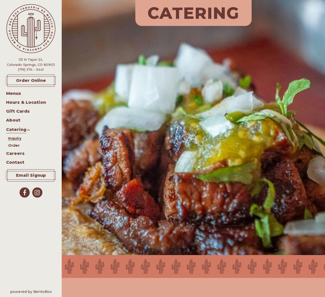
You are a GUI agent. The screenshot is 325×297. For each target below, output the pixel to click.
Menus (13, 93)
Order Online (36, 80)
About (13, 120)
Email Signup (31, 175)
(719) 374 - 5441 (31, 69)
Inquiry (14, 138)
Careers (15, 153)
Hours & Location (26, 102)
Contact (15, 162)
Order (14, 145)
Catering (16, 129)
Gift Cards (18, 111)
